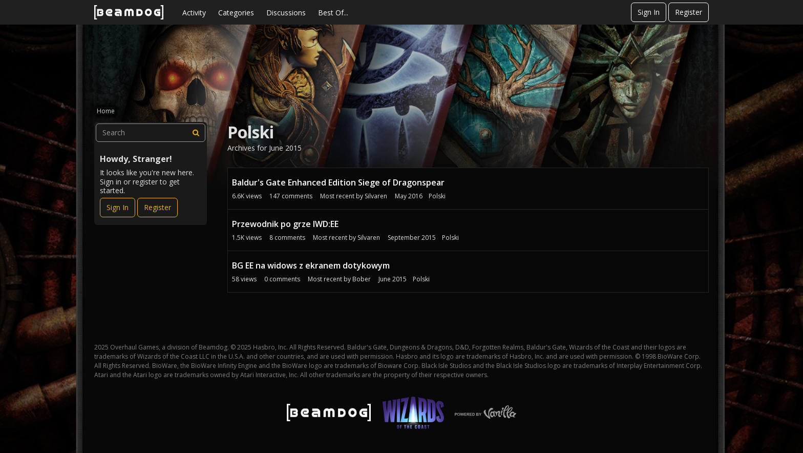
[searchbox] (150, 132)
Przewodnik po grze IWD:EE (285, 224)
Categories (236, 12)
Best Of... (333, 12)
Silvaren (376, 196)
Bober (361, 279)
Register (688, 12)
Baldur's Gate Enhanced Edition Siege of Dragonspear (338, 182)
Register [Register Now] (157, 207)
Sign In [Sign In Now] (118, 207)
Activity (194, 12)
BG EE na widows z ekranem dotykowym (311, 265)
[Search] (196, 132)
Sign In (649, 12)
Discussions (286, 12)
